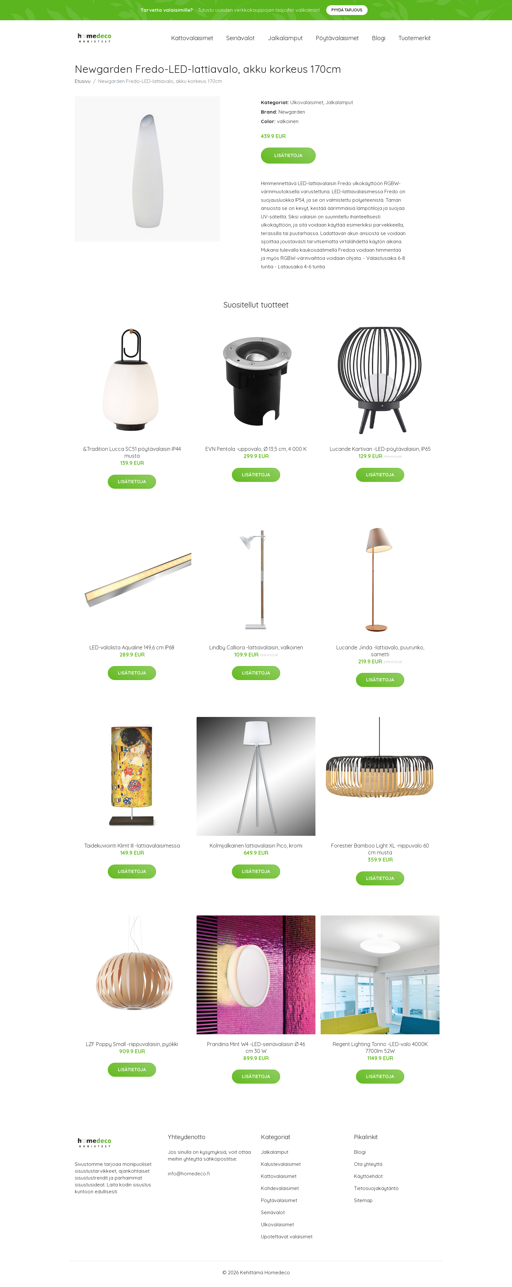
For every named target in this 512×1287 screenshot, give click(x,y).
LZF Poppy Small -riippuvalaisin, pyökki (132, 1047)
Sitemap (363, 1203)
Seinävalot (240, 39)
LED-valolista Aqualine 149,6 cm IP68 (131, 650)
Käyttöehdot (368, 1179)
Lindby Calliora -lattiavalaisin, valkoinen (256, 650)
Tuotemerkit (414, 39)
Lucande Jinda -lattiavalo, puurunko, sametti (380, 654)
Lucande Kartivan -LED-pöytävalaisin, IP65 (380, 452)
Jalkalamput (285, 39)
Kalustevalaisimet (281, 1167)
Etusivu (82, 84)
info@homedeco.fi (189, 1177)
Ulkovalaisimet (306, 106)
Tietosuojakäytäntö (376, 1191)
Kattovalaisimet (192, 39)
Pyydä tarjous (346, 10)
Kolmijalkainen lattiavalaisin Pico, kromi (256, 849)
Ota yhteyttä (368, 1167)
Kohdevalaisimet (280, 1191)
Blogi (378, 39)
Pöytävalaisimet (337, 39)
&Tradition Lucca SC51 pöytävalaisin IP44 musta (132, 456)
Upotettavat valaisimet (286, 1240)
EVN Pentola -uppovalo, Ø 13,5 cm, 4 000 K (256, 452)
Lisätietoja (288, 159)
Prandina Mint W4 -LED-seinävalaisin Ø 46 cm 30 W (256, 1050)
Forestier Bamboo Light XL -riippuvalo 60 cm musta (380, 852)
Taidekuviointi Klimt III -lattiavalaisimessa (132, 849)
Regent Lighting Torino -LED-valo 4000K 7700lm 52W (380, 1050)
